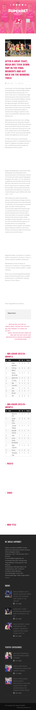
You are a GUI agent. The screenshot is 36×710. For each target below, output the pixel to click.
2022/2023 (21, 83)
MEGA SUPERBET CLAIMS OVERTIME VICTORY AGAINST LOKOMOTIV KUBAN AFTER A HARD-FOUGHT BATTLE (21, 628)
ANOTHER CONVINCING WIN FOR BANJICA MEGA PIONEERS (21, 655)
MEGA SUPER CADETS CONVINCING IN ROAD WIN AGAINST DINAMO (22, 668)
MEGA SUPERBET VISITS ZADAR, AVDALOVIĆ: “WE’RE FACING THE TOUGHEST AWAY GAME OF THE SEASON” (22, 596)
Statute (7, 577)
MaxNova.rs (27, 707)
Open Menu (28, 20)
